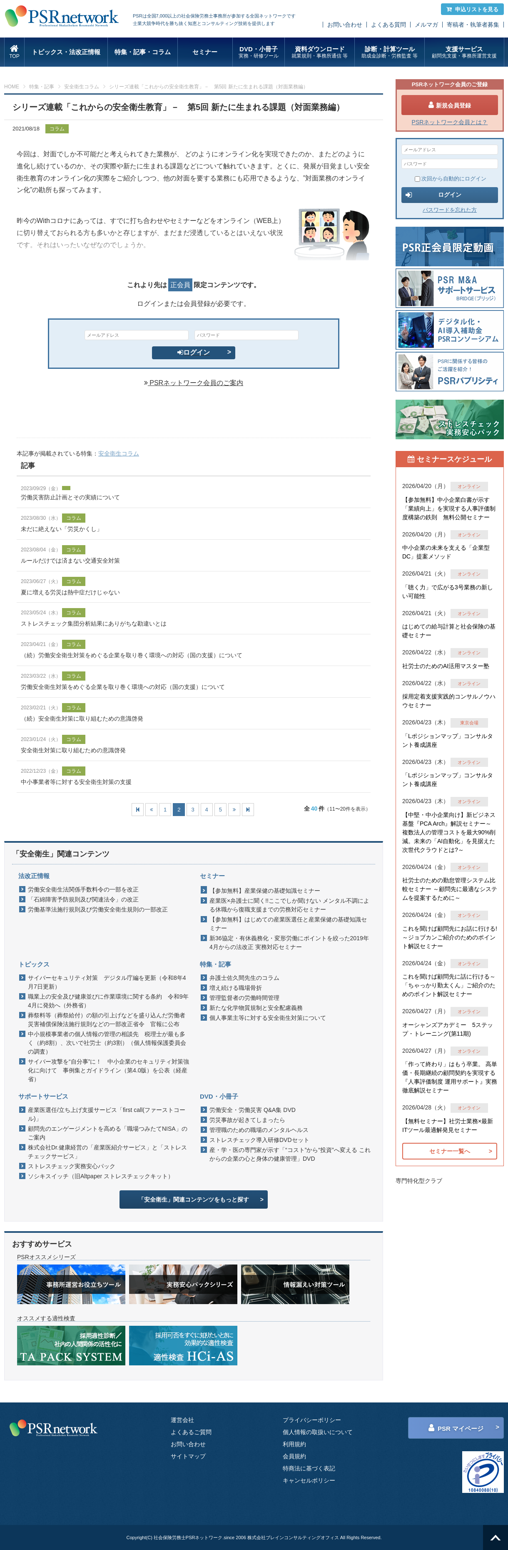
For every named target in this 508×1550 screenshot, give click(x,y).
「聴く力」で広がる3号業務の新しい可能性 (447, 591)
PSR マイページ (455, 1428)
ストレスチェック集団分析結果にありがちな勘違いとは (94, 623)
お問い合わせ (344, 24)
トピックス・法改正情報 (66, 51)
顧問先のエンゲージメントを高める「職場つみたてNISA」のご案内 (107, 1133)
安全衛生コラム (81, 87)
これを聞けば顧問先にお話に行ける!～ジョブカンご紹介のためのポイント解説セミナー (449, 937)
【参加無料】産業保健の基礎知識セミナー (264, 890)
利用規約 (294, 1444)
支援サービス (464, 52)
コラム (57, 129)
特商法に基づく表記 (309, 1468)
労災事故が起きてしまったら (247, 1120)
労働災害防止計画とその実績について (70, 497)
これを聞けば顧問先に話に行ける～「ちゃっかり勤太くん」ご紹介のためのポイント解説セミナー (449, 985)
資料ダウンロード (319, 52)
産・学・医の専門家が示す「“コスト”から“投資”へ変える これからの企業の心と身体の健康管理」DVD (290, 1154)
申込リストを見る (472, 9)
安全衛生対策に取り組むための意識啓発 (73, 750)
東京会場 (469, 722)
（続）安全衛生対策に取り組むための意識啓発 (82, 718)
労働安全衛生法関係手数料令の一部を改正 (83, 889)
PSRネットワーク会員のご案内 (193, 382)
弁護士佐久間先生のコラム (244, 977)
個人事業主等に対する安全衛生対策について (267, 1017)
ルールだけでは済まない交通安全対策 (70, 560)
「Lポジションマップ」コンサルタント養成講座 (447, 740)
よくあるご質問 (191, 1432)
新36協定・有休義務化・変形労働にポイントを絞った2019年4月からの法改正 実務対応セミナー (289, 942)
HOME (11, 87)
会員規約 (294, 1456)
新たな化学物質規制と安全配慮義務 (256, 1007)
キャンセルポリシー (309, 1480)
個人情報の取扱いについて (318, 1432)
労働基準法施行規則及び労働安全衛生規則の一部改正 (98, 909)
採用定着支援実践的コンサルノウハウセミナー (449, 701)
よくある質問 (388, 24)
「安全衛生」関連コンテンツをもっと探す (193, 1199)
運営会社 (182, 1420)
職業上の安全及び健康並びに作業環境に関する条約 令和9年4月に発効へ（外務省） (108, 1001)
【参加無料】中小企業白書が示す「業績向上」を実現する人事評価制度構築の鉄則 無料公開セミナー (449, 508)
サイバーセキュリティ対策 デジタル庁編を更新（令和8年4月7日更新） (107, 982)
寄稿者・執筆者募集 (473, 24)
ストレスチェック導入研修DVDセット (259, 1140)
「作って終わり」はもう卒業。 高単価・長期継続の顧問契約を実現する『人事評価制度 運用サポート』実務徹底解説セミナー (449, 1077)
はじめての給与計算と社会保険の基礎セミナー (449, 631)
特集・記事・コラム (143, 51)
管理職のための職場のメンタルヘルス (259, 1130)
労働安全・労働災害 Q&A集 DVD (252, 1110)
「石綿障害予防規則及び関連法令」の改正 (83, 899)
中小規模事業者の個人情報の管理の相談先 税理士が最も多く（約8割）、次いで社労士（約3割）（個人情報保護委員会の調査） (107, 1043)
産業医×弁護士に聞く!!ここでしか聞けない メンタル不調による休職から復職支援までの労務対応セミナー (289, 905)
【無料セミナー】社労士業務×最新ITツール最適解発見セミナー (447, 1125)
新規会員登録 (449, 105)
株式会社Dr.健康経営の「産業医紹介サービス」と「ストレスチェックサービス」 (107, 1151)
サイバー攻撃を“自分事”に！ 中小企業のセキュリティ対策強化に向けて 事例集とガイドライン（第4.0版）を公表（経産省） (108, 1070)
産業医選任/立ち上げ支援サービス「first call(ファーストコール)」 (106, 1114)
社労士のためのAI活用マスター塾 (445, 666)
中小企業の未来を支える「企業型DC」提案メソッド (446, 552)
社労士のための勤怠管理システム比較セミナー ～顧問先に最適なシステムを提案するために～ (449, 889)
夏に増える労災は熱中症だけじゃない (70, 592)
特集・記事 (41, 87)
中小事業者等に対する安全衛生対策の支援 (76, 782)
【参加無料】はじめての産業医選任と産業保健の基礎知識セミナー (288, 924)
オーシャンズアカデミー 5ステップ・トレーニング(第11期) (447, 1029)
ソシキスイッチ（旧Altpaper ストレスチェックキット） (101, 1176)
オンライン (469, 486)
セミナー (205, 51)
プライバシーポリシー (312, 1420)
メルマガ (426, 24)
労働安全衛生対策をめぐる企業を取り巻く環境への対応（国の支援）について (123, 687)
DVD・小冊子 (259, 52)
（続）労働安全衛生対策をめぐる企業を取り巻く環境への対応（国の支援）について (131, 655)
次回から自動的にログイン (450, 178)
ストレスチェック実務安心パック (71, 1166)
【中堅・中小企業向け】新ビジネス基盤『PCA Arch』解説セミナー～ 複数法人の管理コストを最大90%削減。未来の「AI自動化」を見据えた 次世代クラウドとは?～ (449, 832)
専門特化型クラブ (419, 1180)
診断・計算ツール (389, 52)
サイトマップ (188, 1456)
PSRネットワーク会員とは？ (450, 122)
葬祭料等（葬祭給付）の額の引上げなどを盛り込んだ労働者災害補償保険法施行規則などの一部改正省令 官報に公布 (106, 1019)
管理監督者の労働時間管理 (244, 997)
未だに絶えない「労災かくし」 (61, 529)
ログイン (193, 352)
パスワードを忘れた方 (450, 210)
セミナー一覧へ (449, 1151)
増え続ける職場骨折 (235, 987)
